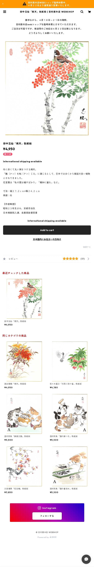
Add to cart (47, 230)
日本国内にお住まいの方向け (47, 239)
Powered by (47, 537)
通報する (87, 247)
